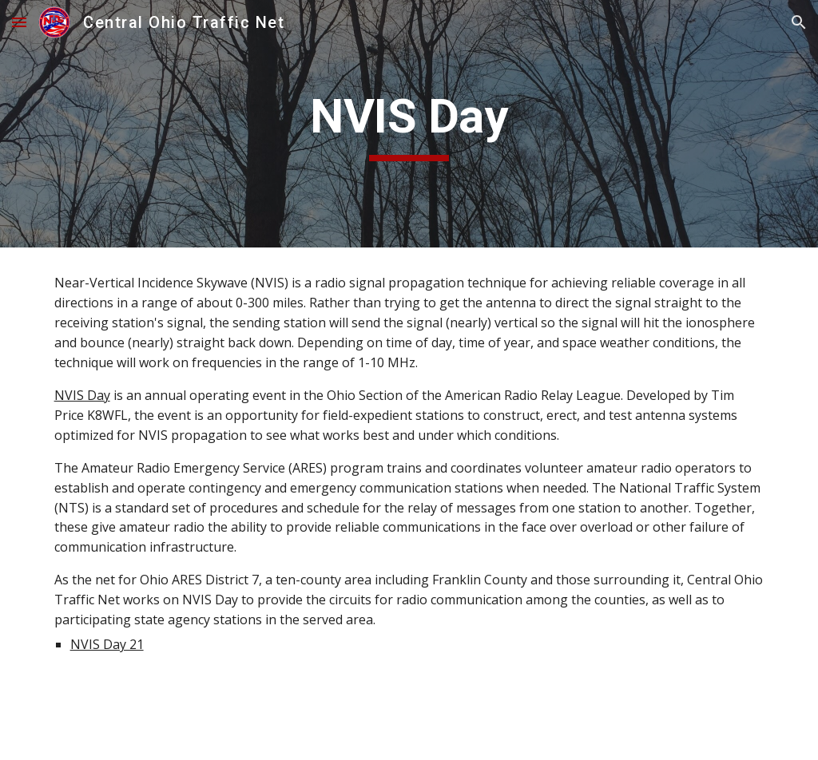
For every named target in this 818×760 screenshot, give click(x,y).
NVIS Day (82, 395)
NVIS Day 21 (107, 644)
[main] (408, 124)
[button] (19, 22)
